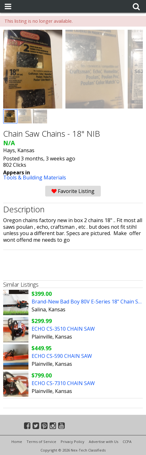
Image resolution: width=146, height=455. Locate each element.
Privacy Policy (72, 441)
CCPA (127, 441)
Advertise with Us (103, 441)
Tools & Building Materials (34, 177)
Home (16, 441)
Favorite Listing (73, 191)
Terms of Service (41, 441)
